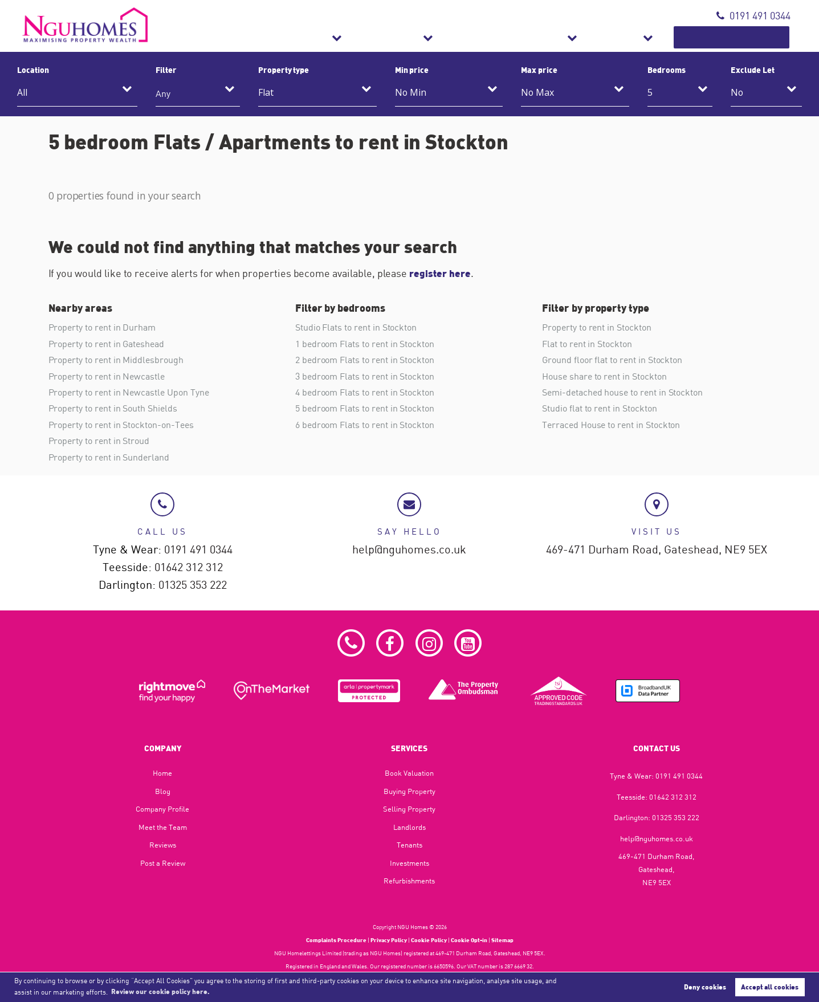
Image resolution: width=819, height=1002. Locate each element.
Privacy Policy (388, 939)
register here (440, 273)
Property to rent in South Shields (112, 407)
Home (162, 771)
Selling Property (409, 808)
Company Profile (162, 808)
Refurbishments (570, 37)
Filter (166, 69)
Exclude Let (752, 69)
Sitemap (502, 939)
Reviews (162, 844)
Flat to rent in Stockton (587, 343)
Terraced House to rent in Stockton (611, 423)
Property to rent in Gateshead (106, 343)
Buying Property (409, 790)
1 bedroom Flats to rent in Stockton (364, 343)
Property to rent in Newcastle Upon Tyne (128, 391)
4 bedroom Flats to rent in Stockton (364, 391)
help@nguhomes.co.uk (409, 548)
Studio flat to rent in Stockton (599, 407)
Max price (539, 69)
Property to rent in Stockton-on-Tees (121, 423)
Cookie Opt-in (469, 939)
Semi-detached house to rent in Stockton (622, 391)
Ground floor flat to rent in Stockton (612, 359)
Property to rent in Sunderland (108, 455)
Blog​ (162, 790)
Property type (283, 69)
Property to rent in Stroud (99, 439)
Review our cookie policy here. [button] (160, 991)
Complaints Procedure (336, 939)
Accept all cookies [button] (769, 987)
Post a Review (162, 861)
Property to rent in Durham (102, 327)
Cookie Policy (429, 939)
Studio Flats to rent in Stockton (356, 327)
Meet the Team (162, 825)
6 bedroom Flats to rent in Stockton (364, 423)
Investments (409, 861)
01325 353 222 (192, 583)
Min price (412, 69)
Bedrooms (666, 69)
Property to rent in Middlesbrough (116, 359)
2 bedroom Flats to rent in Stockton (364, 359)
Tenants (409, 844)
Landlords (409, 825)
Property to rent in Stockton (596, 327)
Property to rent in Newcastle (106, 375)
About (658, 37)
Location (33, 69)
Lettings (477, 37)
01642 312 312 (188, 566)
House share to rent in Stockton (604, 375)
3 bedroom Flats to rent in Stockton (364, 375)
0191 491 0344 (753, 16)
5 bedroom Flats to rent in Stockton (364, 407)
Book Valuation (747, 37)
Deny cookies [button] (705, 987)
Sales (409, 37)
